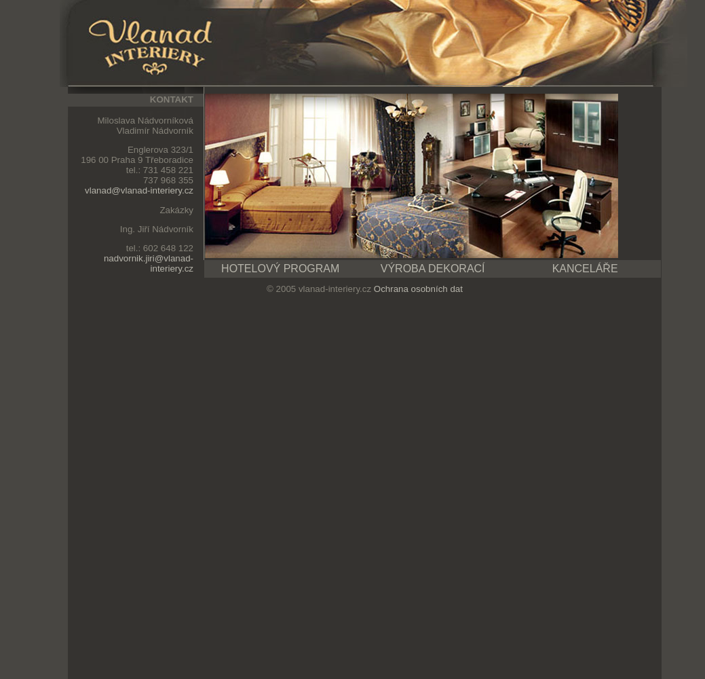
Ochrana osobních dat (418, 289)
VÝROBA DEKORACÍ (433, 268)
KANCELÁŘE (585, 268)
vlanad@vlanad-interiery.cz (139, 190)
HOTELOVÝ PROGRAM (280, 268)
